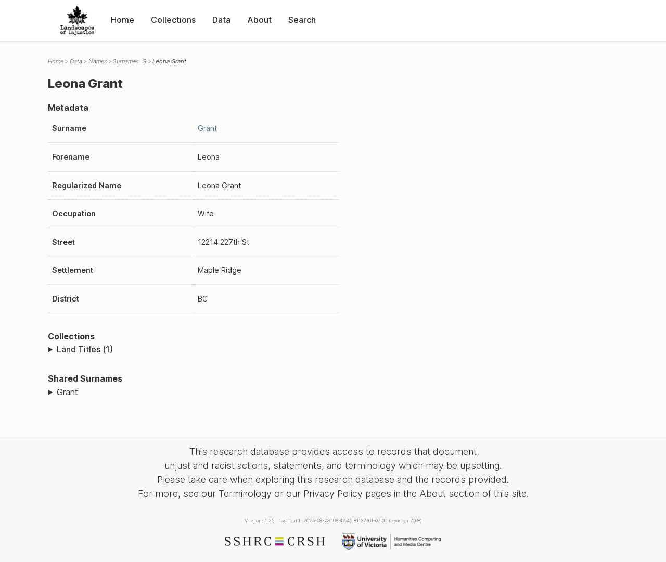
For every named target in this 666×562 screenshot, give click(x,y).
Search (302, 20)
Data (221, 20)
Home (122, 20)
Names (97, 61)
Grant (207, 128)
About (259, 20)
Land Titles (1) (85, 349)
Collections (173, 20)
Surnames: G (129, 61)
